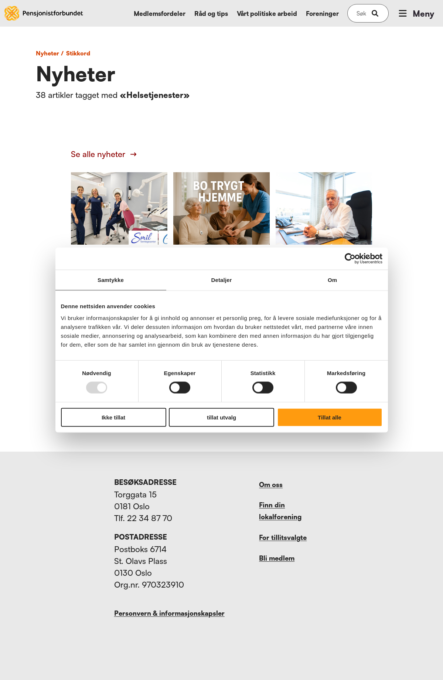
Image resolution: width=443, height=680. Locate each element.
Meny (415, 13)
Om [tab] (332, 280)
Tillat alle (329, 417)
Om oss (271, 484)
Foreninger (322, 13)
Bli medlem (276, 558)
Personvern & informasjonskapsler (169, 613)
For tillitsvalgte (283, 537)
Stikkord (78, 53)
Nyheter (50, 53)
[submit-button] (375, 13)
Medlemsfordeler (159, 13)
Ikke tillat (113, 417)
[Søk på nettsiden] (361, 13)
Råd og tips (211, 13)
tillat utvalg (221, 417)
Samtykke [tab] (111, 280)
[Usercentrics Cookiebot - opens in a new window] (350, 258)
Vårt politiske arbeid (267, 13)
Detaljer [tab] (221, 280)
